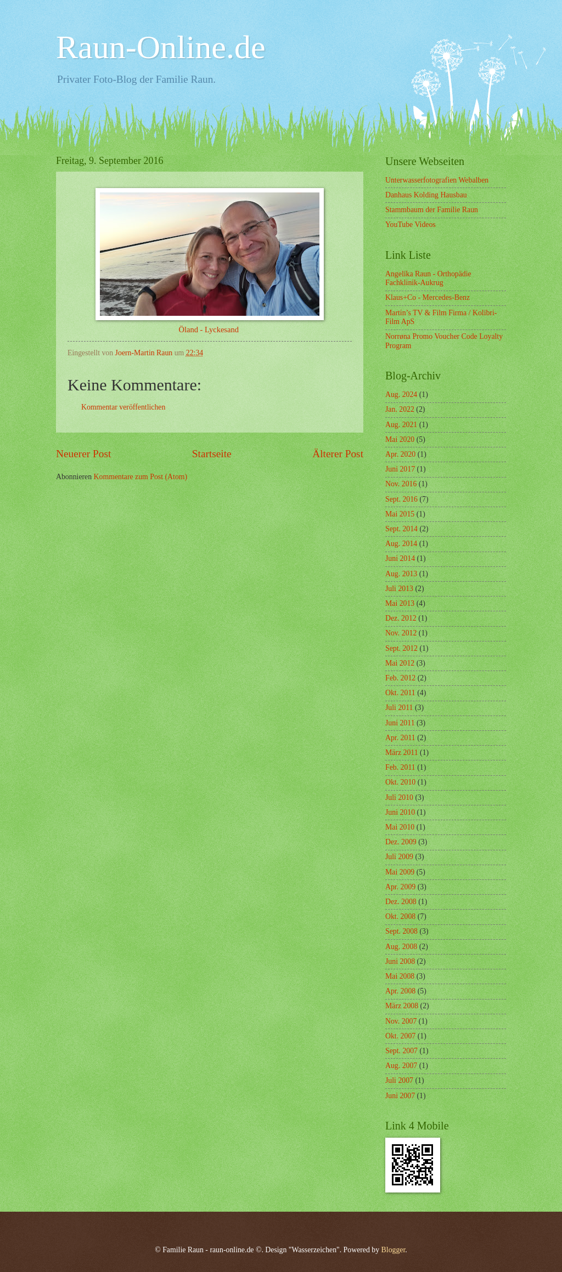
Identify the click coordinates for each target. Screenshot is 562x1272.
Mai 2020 (399, 439)
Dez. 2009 (401, 842)
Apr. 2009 (400, 887)
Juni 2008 (400, 961)
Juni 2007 (400, 1096)
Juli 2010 (399, 797)
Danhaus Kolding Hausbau (426, 195)
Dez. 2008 (401, 902)
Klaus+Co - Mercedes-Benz (427, 297)
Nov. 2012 (401, 633)
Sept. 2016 (401, 499)
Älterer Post (337, 453)
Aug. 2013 (401, 574)
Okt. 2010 (400, 782)
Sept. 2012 (401, 648)
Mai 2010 (399, 827)
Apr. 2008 (400, 991)
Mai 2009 (399, 872)
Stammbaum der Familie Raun (431, 210)
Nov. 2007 (401, 1021)
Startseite (212, 453)
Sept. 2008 (401, 931)
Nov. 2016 (401, 484)
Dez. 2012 (401, 618)
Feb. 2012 (400, 678)
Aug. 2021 (401, 425)
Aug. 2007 (401, 1065)
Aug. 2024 (401, 394)
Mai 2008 (399, 976)
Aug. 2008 (401, 946)
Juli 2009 (399, 857)
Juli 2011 (399, 707)
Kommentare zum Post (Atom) (141, 477)
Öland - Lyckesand (209, 329)
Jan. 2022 (399, 409)
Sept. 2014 (401, 529)
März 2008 (401, 1006)
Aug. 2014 (401, 544)
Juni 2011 (400, 723)
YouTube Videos (410, 224)
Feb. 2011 (400, 767)
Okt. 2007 (400, 1036)
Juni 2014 (400, 558)
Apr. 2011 (400, 738)
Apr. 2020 (400, 454)
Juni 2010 (400, 812)
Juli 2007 (399, 1080)
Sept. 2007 (401, 1051)
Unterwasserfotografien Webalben (436, 180)
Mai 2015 (399, 514)
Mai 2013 (399, 603)
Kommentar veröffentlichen (123, 407)
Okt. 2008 (400, 916)
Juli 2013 (399, 588)
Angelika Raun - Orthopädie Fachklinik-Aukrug (428, 278)
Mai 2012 (399, 663)
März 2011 (401, 752)
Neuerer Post (83, 453)
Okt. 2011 (400, 693)
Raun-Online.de (161, 47)
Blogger (393, 1250)
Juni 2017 (400, 469)
